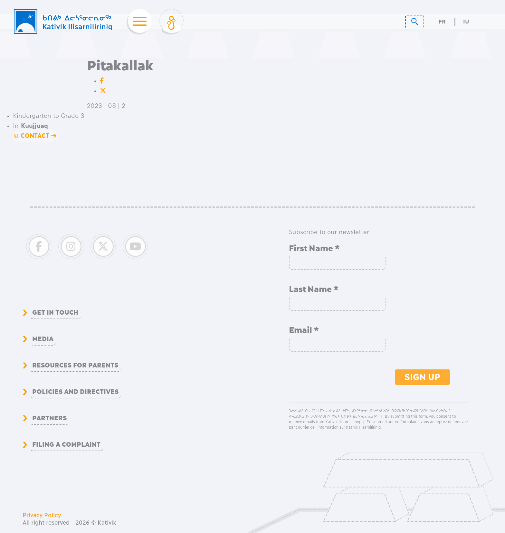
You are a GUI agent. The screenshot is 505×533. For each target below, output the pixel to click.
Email (304, 330)
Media (42, 339)
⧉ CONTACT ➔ (35, 136)
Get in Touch (55, 312)
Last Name (314, 289)
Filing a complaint (66, 444)
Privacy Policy (42, 515)
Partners (49, 418)
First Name (314, 248)
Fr (442, 21)
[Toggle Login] (171, 21)
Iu (466, 21)
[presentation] (338, 378)
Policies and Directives (75, 391)
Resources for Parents (75, 365)
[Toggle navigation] (138, 21)
